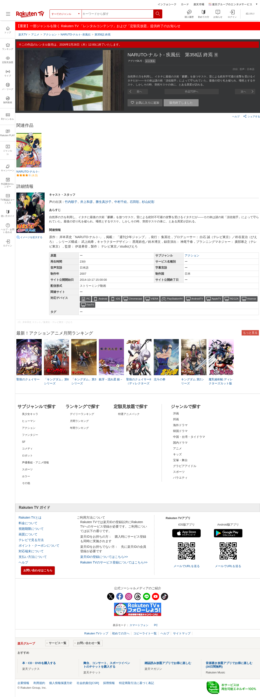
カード (185, 4)
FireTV (90, 304)
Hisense (251, 298)
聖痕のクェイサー (28, 379)
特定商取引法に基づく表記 (136, 683)
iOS (118, 298)
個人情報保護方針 (60, 683)
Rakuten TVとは (30, 517)
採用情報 (109, 683)
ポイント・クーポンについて (39, 545)
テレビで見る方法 (31, 540)
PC (88, 298)
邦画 (176, 419)
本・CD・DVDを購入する (39, 663)
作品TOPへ (191, 91)
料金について (28, 523)
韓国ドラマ (180, 431)
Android (103, 298)
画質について (28, 534)
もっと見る (250, 332)
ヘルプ (236, 116)
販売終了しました (181, 102)
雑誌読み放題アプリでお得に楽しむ (168, 663)
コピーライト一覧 (145, 633)
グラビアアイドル (184, 466)
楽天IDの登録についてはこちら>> (104, 557)
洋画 (176, 413)
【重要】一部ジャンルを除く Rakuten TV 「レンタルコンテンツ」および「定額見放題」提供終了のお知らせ (98, 26)
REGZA (234, 298)
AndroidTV (197, 298)
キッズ (177, 454)
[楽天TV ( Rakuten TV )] (30, 16)
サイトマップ (182, 633)
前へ (139, 91)
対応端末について (31, 551)
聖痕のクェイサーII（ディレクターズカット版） (138, 383)
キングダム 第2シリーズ (192, 381)
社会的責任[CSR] (88, 683)
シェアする (251, 116)
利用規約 (39, 683)
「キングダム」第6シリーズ (56, 381)
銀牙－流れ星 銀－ (111, 379)
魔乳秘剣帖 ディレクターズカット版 (221, 381)
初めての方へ (121, 633)
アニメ (177, 448)
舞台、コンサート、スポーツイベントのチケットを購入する (106, 664)
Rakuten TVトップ (96, 633)
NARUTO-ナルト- (27, 171)
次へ (243, 91)
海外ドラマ (180, 425)
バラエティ (180, 477)
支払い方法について (33, 557)
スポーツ (179, 471)
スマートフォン (139, 625)
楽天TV (22, 34)
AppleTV (216, 298)
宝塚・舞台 (180, 460)
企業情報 (23, 683)
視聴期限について (31, 528)
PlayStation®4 (175, 298)
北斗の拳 (159, 379)
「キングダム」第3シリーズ (83, 381)
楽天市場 (198, 4)
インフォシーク (167, 4)
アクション (192, 255)
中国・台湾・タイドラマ (189, 436)
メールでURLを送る (186, 566)
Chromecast (135, 298)
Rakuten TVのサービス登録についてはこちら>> (113, 562)
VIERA (154, 298)
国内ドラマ (180, 442)
